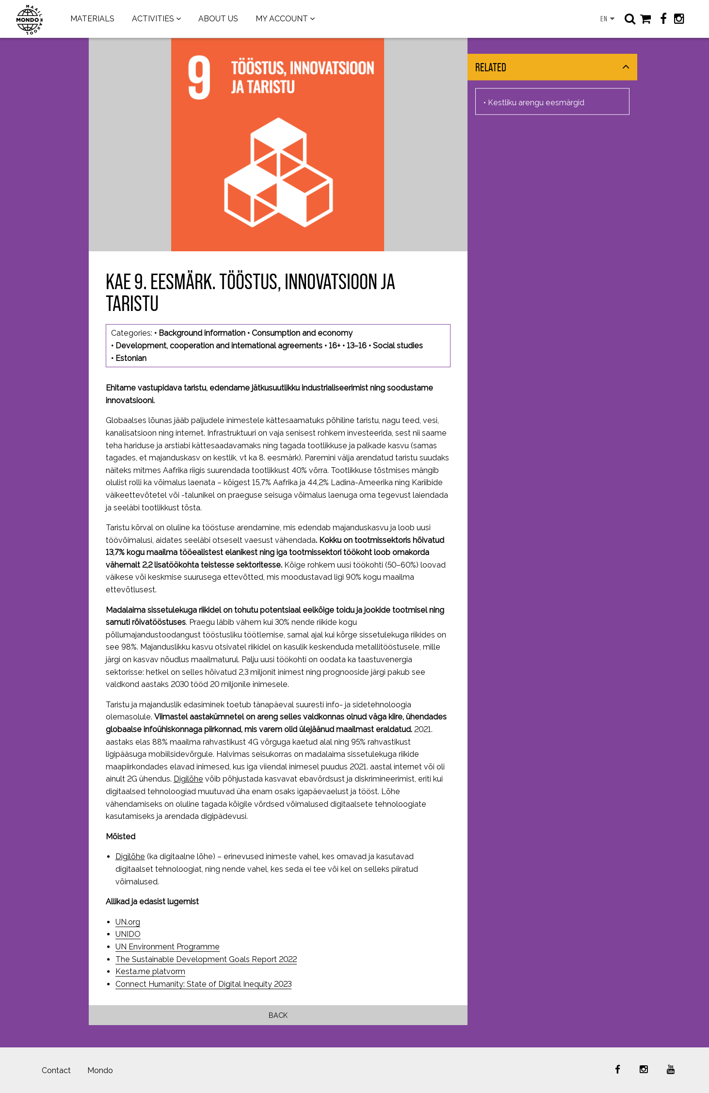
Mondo (100, 1070)
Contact (56, 1070)
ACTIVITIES (153, 18)
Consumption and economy (302, 333)
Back (278, 1015)
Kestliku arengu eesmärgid (536, 102)
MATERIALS (92, 18)
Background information (202, 333)
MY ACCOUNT (282, 18)
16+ (334, 345)
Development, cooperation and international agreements (218, 345)
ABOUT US (218, 18)
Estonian (130, 358)
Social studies (398, 345)
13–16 (357, 345)
